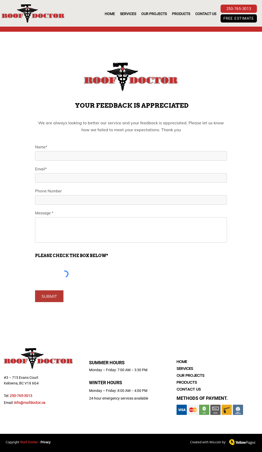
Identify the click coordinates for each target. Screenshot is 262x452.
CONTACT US (189, 389)
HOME (182, 361)
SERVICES (185, 368)
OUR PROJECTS (190, 375)
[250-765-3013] (239, 9)
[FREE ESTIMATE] (239, 18)
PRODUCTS (187, 382)
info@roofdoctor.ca (29, 403)
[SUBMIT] (49, 296)
